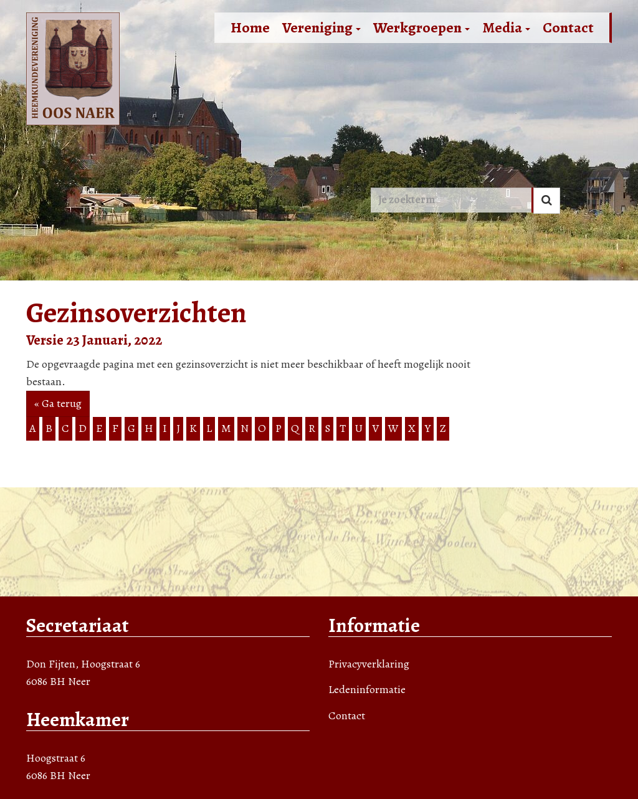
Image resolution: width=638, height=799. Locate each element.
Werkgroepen (421, 27)
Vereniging (321, 27)
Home (250, 27)
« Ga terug (58, 403)
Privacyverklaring (368, 663)
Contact (568, 27)
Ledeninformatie (367, 689)
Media (506, 27)
